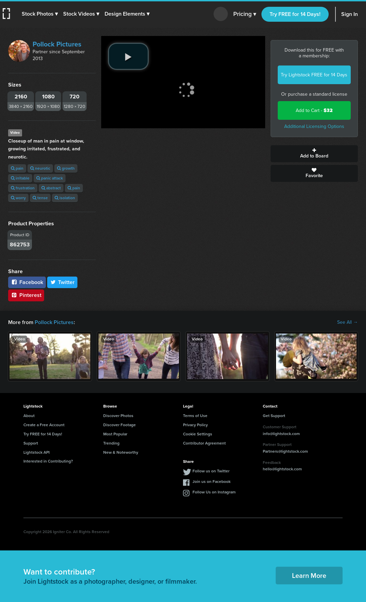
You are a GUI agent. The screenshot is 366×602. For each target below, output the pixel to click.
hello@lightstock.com (282, 469)
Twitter (62, 282)
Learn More (309, 575)
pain (17, 168)
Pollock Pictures (57, 44)
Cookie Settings (197, 434)
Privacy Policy (195, 425)
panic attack (49, 178)
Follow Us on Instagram (214, 492)
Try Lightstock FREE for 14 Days (314, 74)
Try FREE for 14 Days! (295, 14)
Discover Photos (118, 416)
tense (40, 198)
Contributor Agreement (204, 443)
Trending (111, 443)
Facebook (27, 282)
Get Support (274, 416)
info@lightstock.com (281, 434)
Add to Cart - (314, 110)
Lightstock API (36, 452)
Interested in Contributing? (48, 461)
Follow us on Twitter (211, 471)
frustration (23, 188)
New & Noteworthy (120, 452)
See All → (347, 322)
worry (18, 198)
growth (66, 168)
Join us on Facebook (212, 481)
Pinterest (26, 295)
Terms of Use (195, 416)
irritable (20, 178)
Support (30, 443)
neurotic (40, 168)
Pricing (244, 14)
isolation (65, 198)
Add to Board (314, 153)
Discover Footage (119, 425)
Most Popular (115, 434)
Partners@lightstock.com (285, 451)
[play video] (128, 56)
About (29, 416)
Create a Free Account (44, 425)
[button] (40, 13)
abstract (51, 188)
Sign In (349, 14)
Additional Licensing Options (314, 126)
